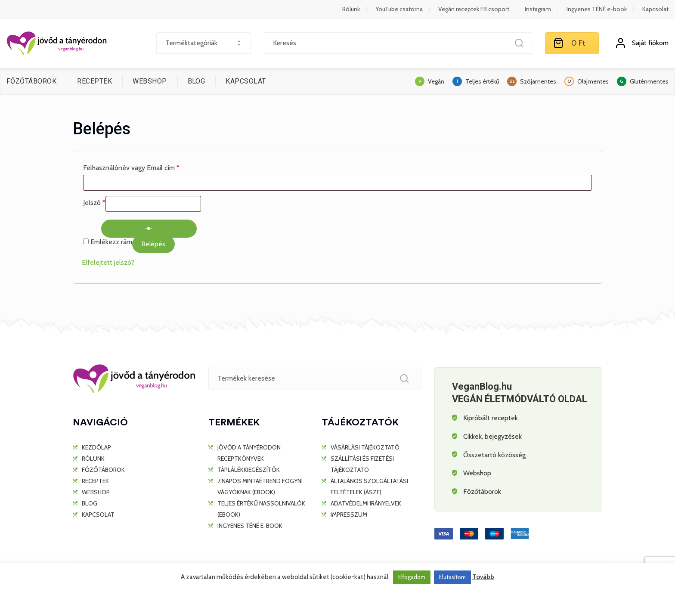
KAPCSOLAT (246, 81)
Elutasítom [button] (452, 577)
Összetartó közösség (494, 455)
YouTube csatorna (399, 9)
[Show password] (149, 229)
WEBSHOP (150, 81)
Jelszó (94, 202)
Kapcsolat (655, 9)
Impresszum (349, 514)
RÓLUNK (93, 458)
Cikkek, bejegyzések (492, 436)
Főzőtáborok (482, 491)
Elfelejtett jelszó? (108, 262)
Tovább (483, 577)
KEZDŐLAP (96, 447)
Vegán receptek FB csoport (473, 9)
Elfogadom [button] (411, 577)
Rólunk (351, 9)
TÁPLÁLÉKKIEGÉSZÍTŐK (248, 470)
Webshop (477, 473)
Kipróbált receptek (490, 418)
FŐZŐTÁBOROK (31, 81)
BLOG (196, 81)
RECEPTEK (94, 81)
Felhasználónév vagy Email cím (131, 168)
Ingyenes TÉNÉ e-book (597, 9)
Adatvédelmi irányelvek (366, 503)
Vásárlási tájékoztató (365, 447)
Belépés (153, 244)
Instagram (538, 9)
